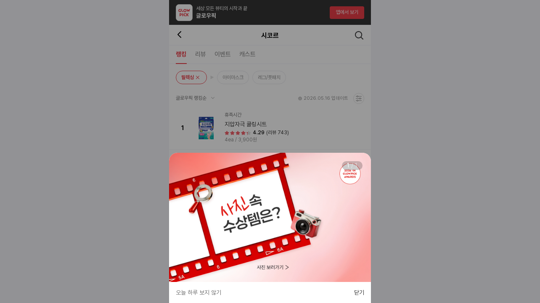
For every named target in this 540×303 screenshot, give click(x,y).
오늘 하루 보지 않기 (198, 292)
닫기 (359, 292)
